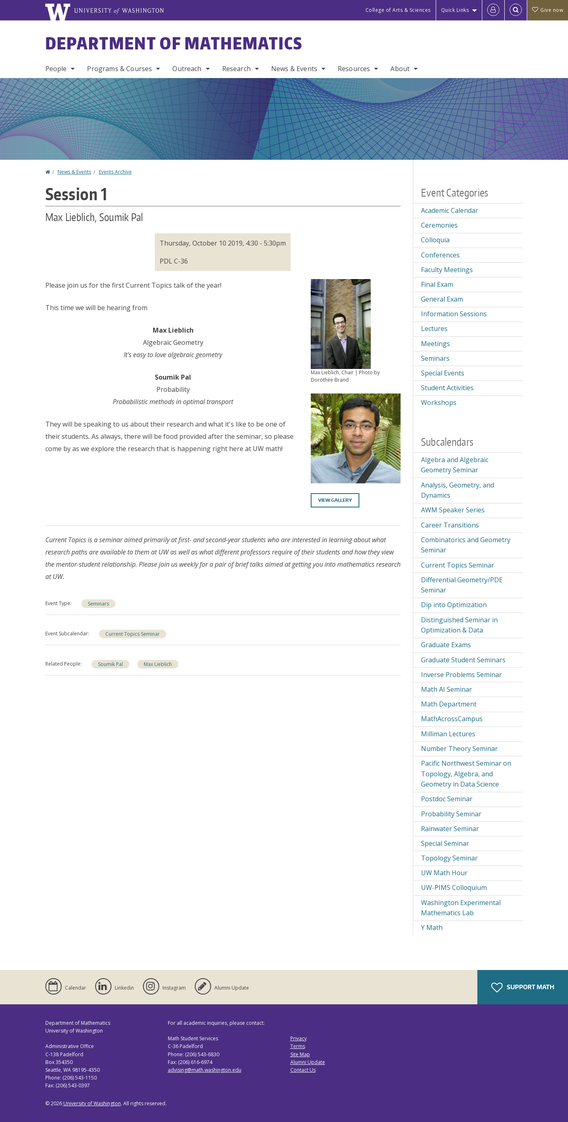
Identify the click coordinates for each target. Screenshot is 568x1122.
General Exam (442, 299)
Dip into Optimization (454, 604)
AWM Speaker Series (453, 509)
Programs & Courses (119, 68)
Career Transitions (450, 525)
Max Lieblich (158, 664)
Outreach (186, 68)
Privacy (298, 1038)
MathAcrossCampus (452, 718)
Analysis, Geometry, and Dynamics (457, 490)
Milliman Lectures (448, 733)
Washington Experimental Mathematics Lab (461, 908)
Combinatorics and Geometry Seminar (465, 545)
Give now (547, 10)
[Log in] (493, 10)
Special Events (442, 373)
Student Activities (447, 387)
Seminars (98, 603)
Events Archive (115, 171)
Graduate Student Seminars (463, 659)
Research (236, 68)
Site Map (300, 1054)
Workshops (439, 402)
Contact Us (303, 1069)
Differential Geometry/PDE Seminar (462, 585)
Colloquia (435, 239)
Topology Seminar (449, 858)
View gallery (335, 500)
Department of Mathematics (174, 43)
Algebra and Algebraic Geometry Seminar (454, 465)
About (400, 68)
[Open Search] (516, 10)
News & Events (294, 68)
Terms (297, 1046)
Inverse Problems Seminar (461, 674)
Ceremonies (439, 225)
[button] (341, 323)
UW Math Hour (444, 872)
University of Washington (92, 1103)
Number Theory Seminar (459, 748)
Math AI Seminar (446, 689)
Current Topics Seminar (132, 633)
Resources (354, 68)
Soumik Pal (110, 664)
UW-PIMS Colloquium (454, 887)
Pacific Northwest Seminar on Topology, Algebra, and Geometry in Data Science (466, 774)
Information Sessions (454, 313)
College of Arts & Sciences (398, 10)
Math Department (449, 704)
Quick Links (455, 10)
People (56, 68)
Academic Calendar (449, 210)
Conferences (440, 254)
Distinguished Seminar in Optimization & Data (459, 625)
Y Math (432, 927)
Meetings (435, 343)
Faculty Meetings (447, 269)
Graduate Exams (446, 644)
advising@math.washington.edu (204, 1069)
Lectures (434, 328)
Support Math (522, 987)
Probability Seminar (451, 813)
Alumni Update (307, 1062)
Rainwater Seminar (450, 828)
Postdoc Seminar (446, 798)
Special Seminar (445, 843)
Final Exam (437, 284)
